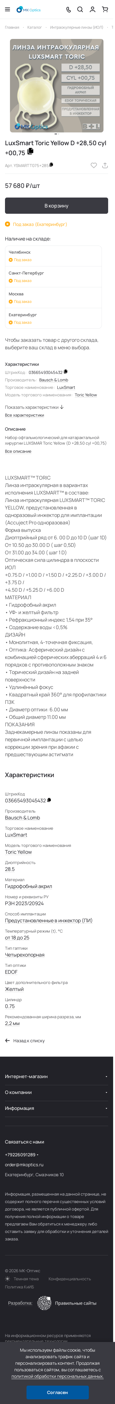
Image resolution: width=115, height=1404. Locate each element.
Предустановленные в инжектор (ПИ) (49, 920)
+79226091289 (20, 1155)
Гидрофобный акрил (28, 886)
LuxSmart (66, 387)
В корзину (57, 205)
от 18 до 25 (17, 937)
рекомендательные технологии (36, 1341)
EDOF (11, 971)
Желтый (14, 989)
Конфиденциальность (70, 1279)
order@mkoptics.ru (24, 1165)
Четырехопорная (25, 954)
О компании (18, 1092)
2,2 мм (12, 1023)
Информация (19, 1108)
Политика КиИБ (19, 1287)
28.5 (10, 869)
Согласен (57, 1392)
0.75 (10, 1006)
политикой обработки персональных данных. (58, 1376)
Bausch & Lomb (53, 380)
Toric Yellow (86, 395)
